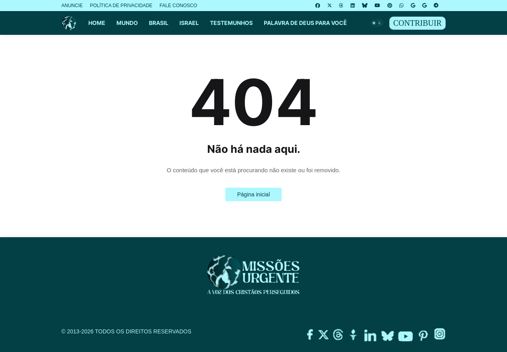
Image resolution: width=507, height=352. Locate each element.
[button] (376, 23)
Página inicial (253, 194)
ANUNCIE (72, 5)
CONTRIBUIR (417, 23)
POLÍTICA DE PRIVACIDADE (121, 5)
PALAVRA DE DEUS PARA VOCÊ (305, 22)
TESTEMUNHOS (231, 22)
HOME (96, 22)
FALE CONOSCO (178, 5)
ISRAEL (189, 22)
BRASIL (158, 22)
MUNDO (127, 22)
